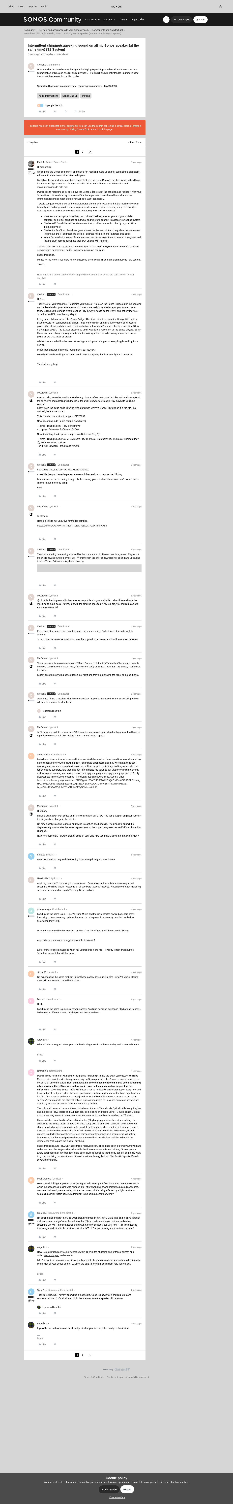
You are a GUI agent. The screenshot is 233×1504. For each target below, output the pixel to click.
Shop (11, 6)
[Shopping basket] (220, 6)
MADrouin (42, 392)
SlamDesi (42, 1213)
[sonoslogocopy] (116, 6)
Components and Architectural (107, 30)
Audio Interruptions (48, 96)
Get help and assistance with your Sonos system (64, 30)
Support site (137, 19)
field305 (41, 999)
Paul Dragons (44, 1178)
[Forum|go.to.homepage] (52, 19)
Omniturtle (42, 1071)
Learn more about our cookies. (173, 1482)
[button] (181, 19)
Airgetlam (42, 1039)
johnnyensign (44, 909)
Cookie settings (115, 1377)
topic (65, 246)
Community (29, 30)
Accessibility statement (137, 1377)
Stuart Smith (43, 754)
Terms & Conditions (94, 1377)
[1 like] (49, 711)
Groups (123, 19)
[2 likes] (50, 105)
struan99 (41, 972)
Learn (21, 6)
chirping (86, 96)
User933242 (43, 878)
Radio (44, 6)
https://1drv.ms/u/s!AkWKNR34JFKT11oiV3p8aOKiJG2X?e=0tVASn (72, 525)
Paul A (40, 162)
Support (33, 6)
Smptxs (41, 854)
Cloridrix (41, 64)
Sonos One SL (70, 96)
